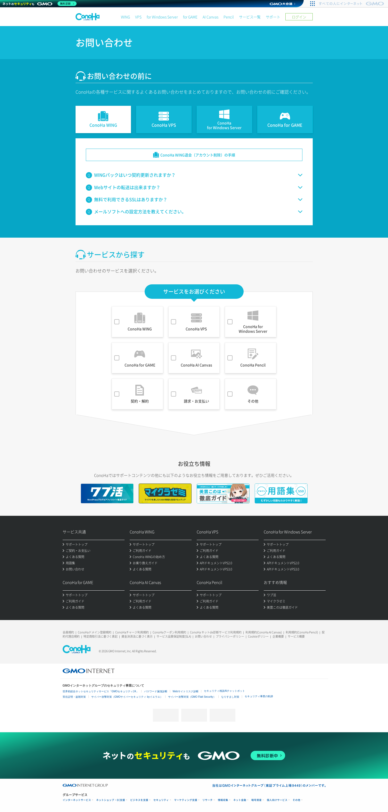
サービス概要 (296, 636)
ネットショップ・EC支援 (110, 800)
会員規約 (68, 632)
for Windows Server (162, 16)
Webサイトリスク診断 (186, 691)
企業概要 (278, 636)
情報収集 (223, 800)
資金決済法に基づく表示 (137, 636)
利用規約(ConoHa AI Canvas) (263, 632)
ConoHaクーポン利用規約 (169, 632)
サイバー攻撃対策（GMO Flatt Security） (192, 696)
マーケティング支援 (185, 800)
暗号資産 (256, 800)
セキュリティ (161, 800)
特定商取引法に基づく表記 (101, 636)
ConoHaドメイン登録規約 (94, 632)
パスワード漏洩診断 (155, 691)
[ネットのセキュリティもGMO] (39, 3)
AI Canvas (210, 16)
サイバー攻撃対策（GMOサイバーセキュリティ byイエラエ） (127, 696)
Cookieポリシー (258, 636)
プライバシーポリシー (230, 636)
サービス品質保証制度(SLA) (173, 636)
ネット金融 (239, 800)
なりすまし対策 (230, 696)
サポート (273, 16)
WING (125, 16)
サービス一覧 (250, 16)
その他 (296, 800)
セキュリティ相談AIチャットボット (224, 690)
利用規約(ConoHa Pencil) (302, 632)
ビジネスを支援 (139, 800)
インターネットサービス (77, 800)
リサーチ (207, 800)
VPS (138, 16)
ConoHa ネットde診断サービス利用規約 (216, 632)
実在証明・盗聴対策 (74, 696)
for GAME (190, 16)
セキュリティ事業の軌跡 (259, 696)
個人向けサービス (277, 800)
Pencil (229, 16)
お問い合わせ (203, 636)
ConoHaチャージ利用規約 (132, 632)
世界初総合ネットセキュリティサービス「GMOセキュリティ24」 (101, 691)
